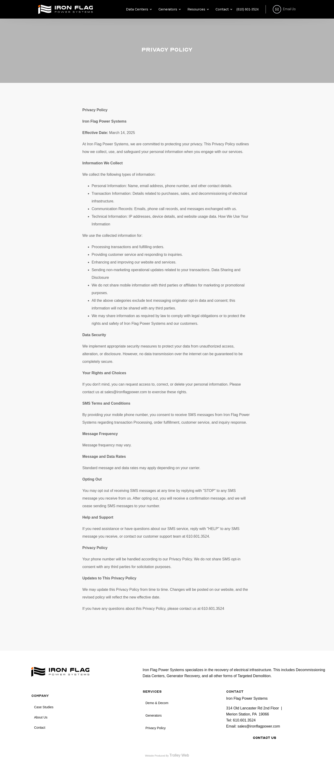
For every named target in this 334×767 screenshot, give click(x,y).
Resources (198, 9)
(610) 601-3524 (247, 9)
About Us (41, 717)
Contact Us (264, 738)
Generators (169, 9)
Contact (223, 9)
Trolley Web (179, 755)
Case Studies (43, 707)
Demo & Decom (156, 703)
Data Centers (138, 9)
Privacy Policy (155, 728)
